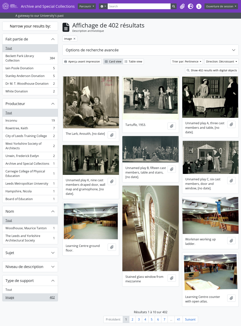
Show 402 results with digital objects (212, 70)
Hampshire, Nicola (30, 192)
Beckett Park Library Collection (30, 58)
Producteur (15, 103)
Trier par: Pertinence (185, 61)
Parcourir (85, 6)
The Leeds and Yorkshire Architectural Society (30, 238)
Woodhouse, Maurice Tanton (30, 229)
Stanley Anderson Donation (30, 77)
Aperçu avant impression (82, 61)
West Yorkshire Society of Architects (30, 146)
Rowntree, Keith (30, 129)
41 (178, 319)
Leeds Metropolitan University (30, 184)
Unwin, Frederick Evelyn (30, 157)
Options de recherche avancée (92, 50)
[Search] (139, 6)
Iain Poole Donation (30, 69)
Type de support (19, 280)
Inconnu (30, 121)
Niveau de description (24, 266)
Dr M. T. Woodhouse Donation (30, 84)
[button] (182, 6)
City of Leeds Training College (30, 137)
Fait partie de (16, 39)
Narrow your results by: (30, 26)
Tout (8, 48)
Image (30, 298)
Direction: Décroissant (220, 61)
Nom (9, 211)
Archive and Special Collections (30, 164)
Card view (113, 61)
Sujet (9, 252)
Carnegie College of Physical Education (30, 173)
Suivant (190, 319)
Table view (133, 61)
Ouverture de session (220, 6)
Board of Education (30, 200)
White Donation (30, 92)
